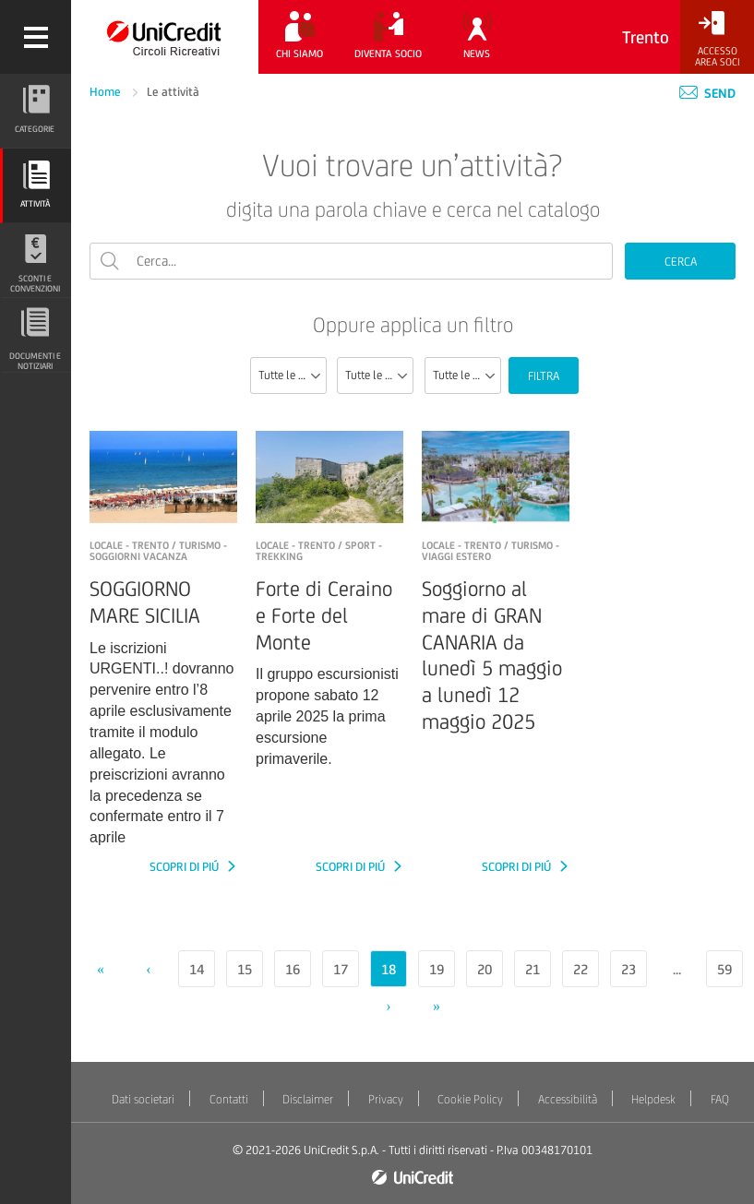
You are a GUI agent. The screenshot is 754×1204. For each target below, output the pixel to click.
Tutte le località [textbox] (466, 375)
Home (107, 92)
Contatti (228, 1099)
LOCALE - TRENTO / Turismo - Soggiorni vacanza (158, 551)
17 (340, 969)
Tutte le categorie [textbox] (379, 375)
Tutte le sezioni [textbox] (292, 375)
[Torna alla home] (164, 37)
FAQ (720, 1099)
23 (628, 969)
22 (580, 969)
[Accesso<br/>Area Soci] (717, 39)
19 (436, 969)
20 (484, 969)
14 (196, 969)
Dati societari (143, 1099)
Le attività (173, 92)
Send (707, 93)
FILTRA (543, 376)
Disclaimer (307, 1099)
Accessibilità (567, 1099)
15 (244, 969)
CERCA (680, 261)
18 (388, 969)
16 (292, 969)
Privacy (385, 1099)
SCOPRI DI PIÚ (185, 867)
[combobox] (288, 375)
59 (724, 969)
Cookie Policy (470, 1099)
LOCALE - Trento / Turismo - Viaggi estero (490, 551)
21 (532, 969)
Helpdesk (653, 1099)
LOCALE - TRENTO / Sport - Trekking (319, 551)
